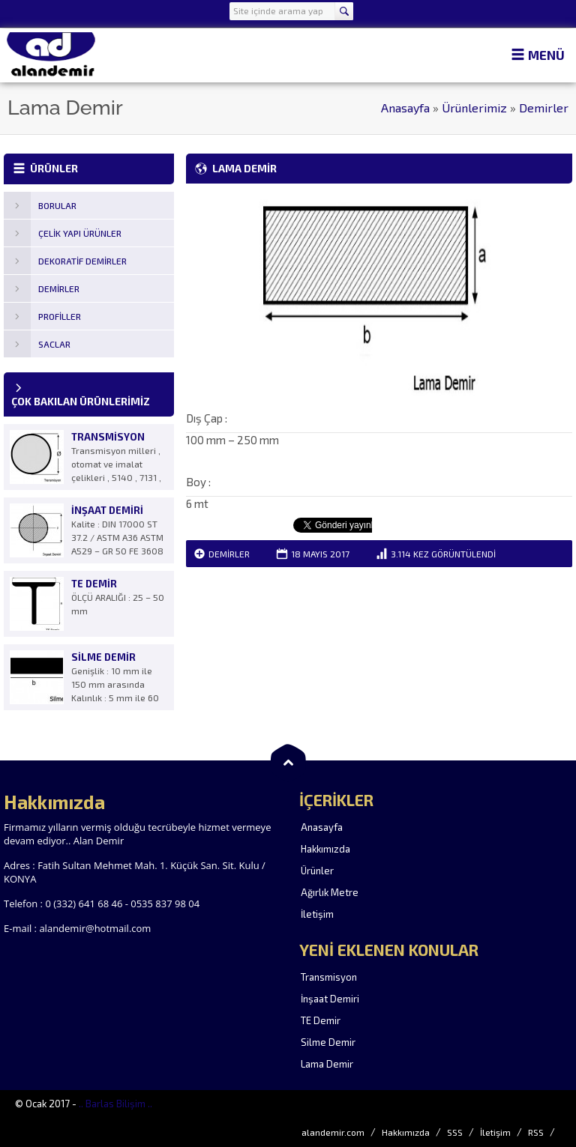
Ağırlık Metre (329, 892)
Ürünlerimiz (474, 107)
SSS (455, 1132)
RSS (536, 1132)
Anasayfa (405, 107)
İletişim (317, 914)
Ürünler (317, 871)
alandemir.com (333, 1132)
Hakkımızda (325, 849)
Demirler (543, 107)
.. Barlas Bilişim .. (115, 1104)
